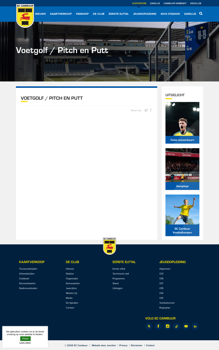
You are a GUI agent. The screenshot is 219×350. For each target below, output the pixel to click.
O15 (161, 288)
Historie (70, 268)
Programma (119, 278)
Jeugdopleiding (144, 14)
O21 (161, 273)
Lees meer (25, 342)
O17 (161, 283)
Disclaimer (137, 345)
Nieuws (40, 14)
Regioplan (164, 307)
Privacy (123, 345)
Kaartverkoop (61, 14)
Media (69, 298)
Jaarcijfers (71, 288)
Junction (111, 345)
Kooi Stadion (170, 14)
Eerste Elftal (124, 262)
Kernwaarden (73, 283)
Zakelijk (155, 3)
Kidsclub (195, 3)
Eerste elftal (119, 14)
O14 (161, 293)
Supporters (139, 3)
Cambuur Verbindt (175, 3)
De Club (98, 14)
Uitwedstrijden (27, 273)
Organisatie (72, 278)
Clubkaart (24, 278)
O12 (161, 298)
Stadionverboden (28, 288)
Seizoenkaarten (27, 283)
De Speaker (72, 302)
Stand (116, 283)
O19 (161, 278)
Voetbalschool (167, 302)
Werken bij (71, 293)
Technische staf (121, 273)
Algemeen (164, 268)
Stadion (70, 273)
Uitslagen (118, 288)
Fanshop (82, 14)
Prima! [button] (25, 338)
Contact (70, 307)
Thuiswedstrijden (28, 268)
